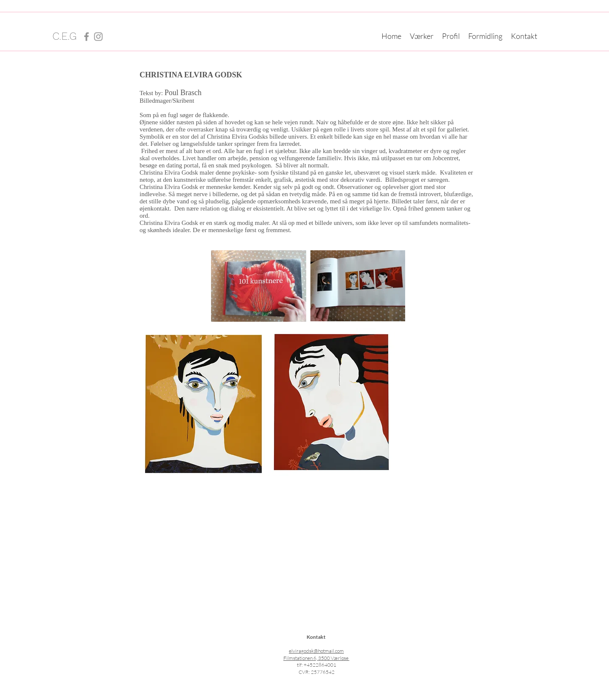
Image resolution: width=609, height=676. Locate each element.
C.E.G (64, 36)
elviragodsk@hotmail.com (316, 651)
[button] (422, 36)
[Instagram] (98, 36)
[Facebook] (86, 36)
